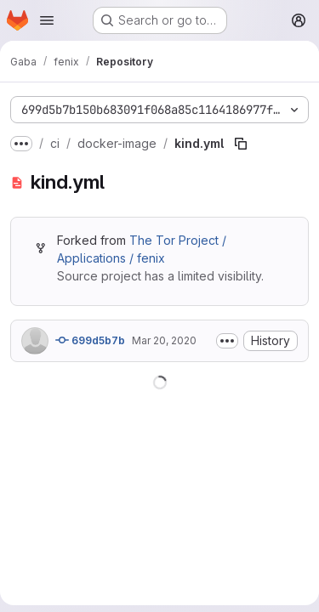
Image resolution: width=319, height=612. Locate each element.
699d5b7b (90, 340)
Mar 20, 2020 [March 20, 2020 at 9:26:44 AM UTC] (164, 340)
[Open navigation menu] (46, 20)
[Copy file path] (240, 143)
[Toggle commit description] (227, 340)
